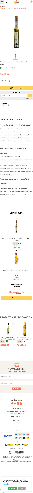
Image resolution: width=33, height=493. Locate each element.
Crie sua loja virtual (5, 461)
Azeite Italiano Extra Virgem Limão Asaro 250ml (23, 339)
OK (30, 95)
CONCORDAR (12, 488)
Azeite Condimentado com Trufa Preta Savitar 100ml (7, 339)
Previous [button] (2, 338)
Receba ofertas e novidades (16, 371)
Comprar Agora (17, 88)
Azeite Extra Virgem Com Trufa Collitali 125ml (16, 270)
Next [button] (30, 338)
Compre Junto (16, 298)
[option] (16, 31)
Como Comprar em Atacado (17, 413)
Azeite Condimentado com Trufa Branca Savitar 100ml (16, 239)
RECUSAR (21, 488)
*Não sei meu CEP (28, 98)
